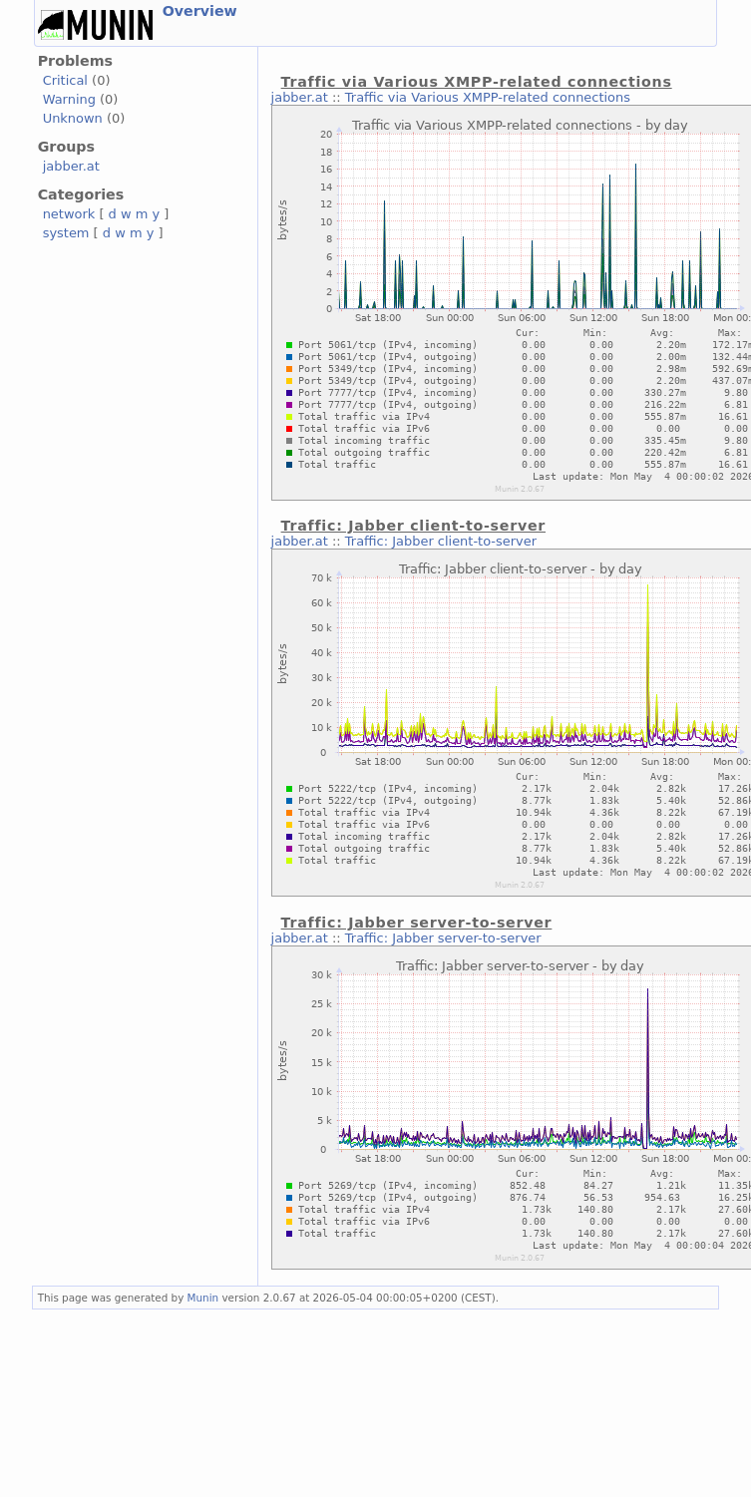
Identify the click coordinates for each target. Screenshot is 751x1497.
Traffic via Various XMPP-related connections (487, 97)
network (69, 213)
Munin (203, 1298)
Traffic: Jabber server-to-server (443, 938)
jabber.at (71, 166)
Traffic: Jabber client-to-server (441, 541)
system (66, 232)
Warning (69, 99)
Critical (65, 80)
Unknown (73, 118)
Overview (200, 11)
